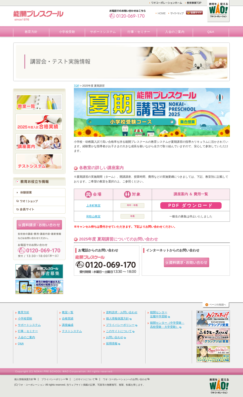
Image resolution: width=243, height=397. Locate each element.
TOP (76, 85)
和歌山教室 (93, 216)
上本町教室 (93, 205)
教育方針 (31, 32)
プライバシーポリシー (120, 324)
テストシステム (72, 331)
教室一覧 (67, 312)
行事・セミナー (138, 32)
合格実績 (67, 318)
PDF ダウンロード (190, 205)
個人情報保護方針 (117, 318)
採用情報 (111, 343)
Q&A (210, 32)
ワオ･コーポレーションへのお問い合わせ (125, 379)
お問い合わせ (114, 337)
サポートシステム (103, 32)
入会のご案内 (175, 32)
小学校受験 (67, 32)
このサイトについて (119, 331)
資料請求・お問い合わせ (121, 312)
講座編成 (67, 324)
